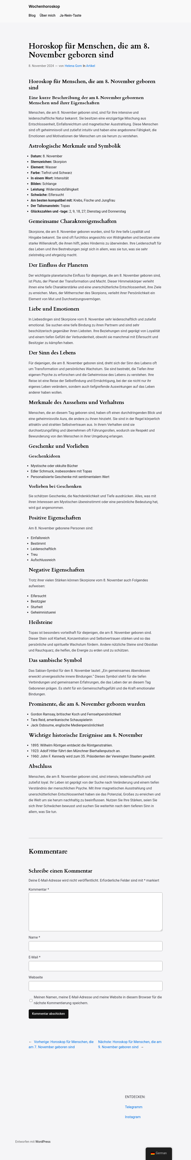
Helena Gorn (73, 66)
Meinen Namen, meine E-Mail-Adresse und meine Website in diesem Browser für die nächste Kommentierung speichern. (98, 1000)
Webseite (36, 977)
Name (34, 937)
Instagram (132, 1117)
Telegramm (133, 1107)
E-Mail (35, 957)
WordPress (43, 1142)
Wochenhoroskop (44, 6)
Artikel (90, 66)
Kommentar (39, 889)
